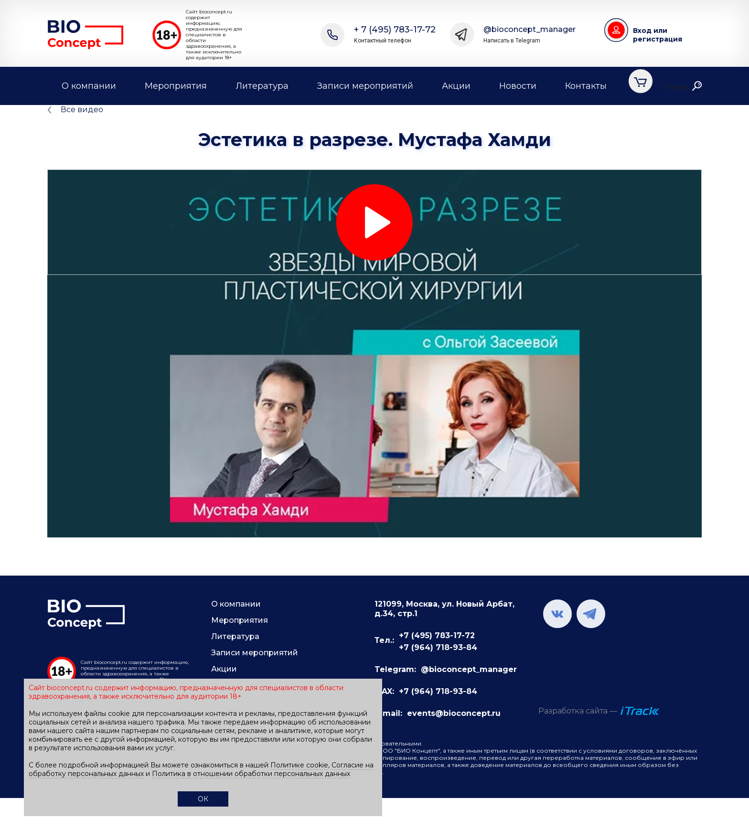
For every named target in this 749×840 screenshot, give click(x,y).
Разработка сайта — (577, 710)
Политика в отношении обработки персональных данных (251, 773)
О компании (89, 86)
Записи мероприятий (365, 86)
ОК (203, 799)
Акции (456, 86)
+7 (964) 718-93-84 (438, 647)
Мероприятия (176, 86)
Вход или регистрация (657, 34)
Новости (517, 86)
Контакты (586, 86)
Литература (262, 86)
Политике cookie (299, 765)
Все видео (82, 109)
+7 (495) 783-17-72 (437, 635)
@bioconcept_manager (529, 34)
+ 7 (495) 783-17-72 (395, 34)
